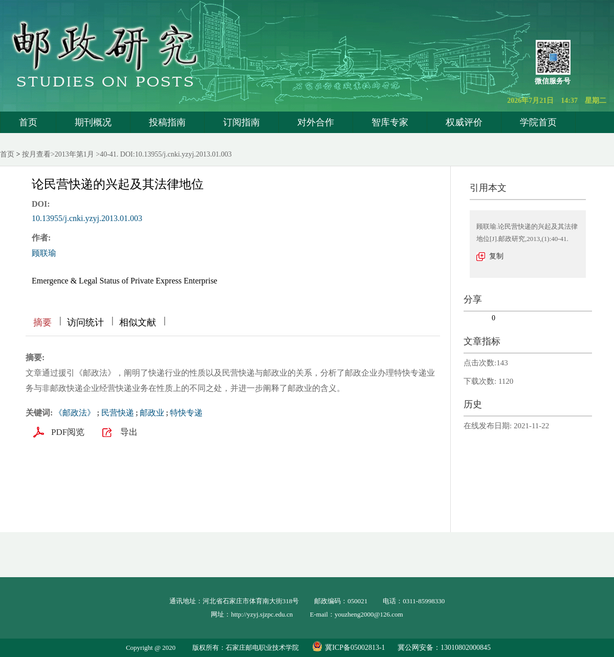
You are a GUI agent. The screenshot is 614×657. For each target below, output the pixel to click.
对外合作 (315, 122)
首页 (28, 122)
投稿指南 (167, 122)
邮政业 (152, 412)
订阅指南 (241, 122)
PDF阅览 (67, 432)
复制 (496, 256)
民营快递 (117, 412)
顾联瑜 (44, 253)
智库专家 (389, 122)
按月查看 (36, 154)
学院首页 (538, 122)
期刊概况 (93, 122)
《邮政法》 (74, 412)
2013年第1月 (74, 154)
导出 (129, 432)
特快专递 (186, 412)
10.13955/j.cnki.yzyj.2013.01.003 (87, 218)
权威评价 (464, 122)
